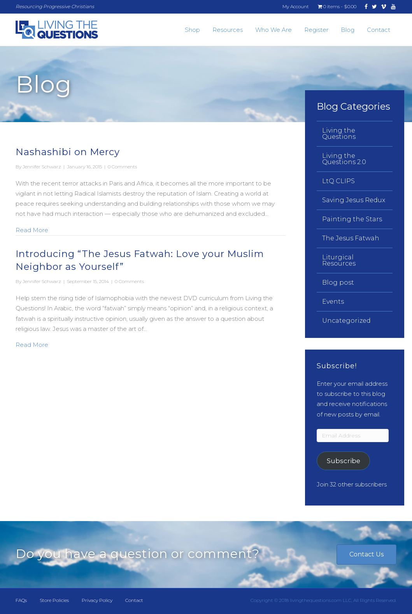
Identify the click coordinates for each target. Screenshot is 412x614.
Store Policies (54, 600)
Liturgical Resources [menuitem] (339, 260)
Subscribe (343, 461)
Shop (192, 29)
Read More (32, 229)
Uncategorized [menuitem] (346, 320)
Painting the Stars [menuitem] (352, 219)
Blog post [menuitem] (338, 282)
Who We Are (273, 29)
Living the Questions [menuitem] (339, 133)
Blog (347, 29)
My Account (295, 6)
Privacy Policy (97, 600)
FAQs (21, 600)
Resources (227, 29)
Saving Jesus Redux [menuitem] (353, 200)
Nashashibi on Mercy (68, 151)
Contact (378, 29)
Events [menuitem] (333, 301)
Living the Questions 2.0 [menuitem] (344, 159)
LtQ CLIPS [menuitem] (338, 181)
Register (316, 29)
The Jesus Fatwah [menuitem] (350, 238)
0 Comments (122, 167)
